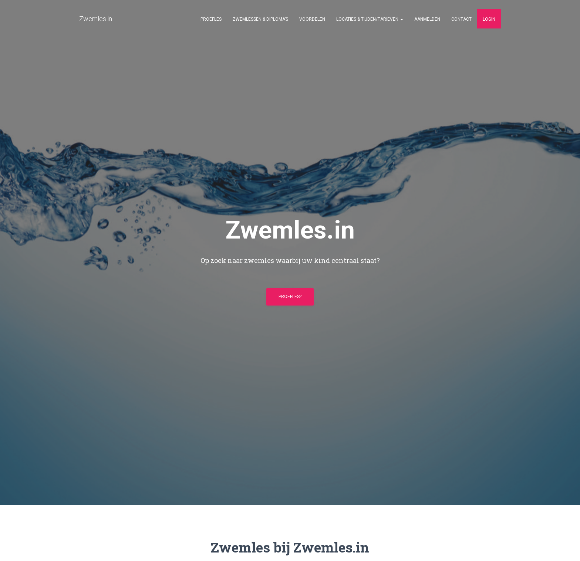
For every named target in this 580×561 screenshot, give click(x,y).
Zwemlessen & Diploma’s (260, 19)
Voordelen (312, 19)
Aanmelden (427, 19)
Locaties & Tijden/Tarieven (369, 19)
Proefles (211, 19)
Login (489, 19)
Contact (461, 19)
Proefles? (290, 296)
